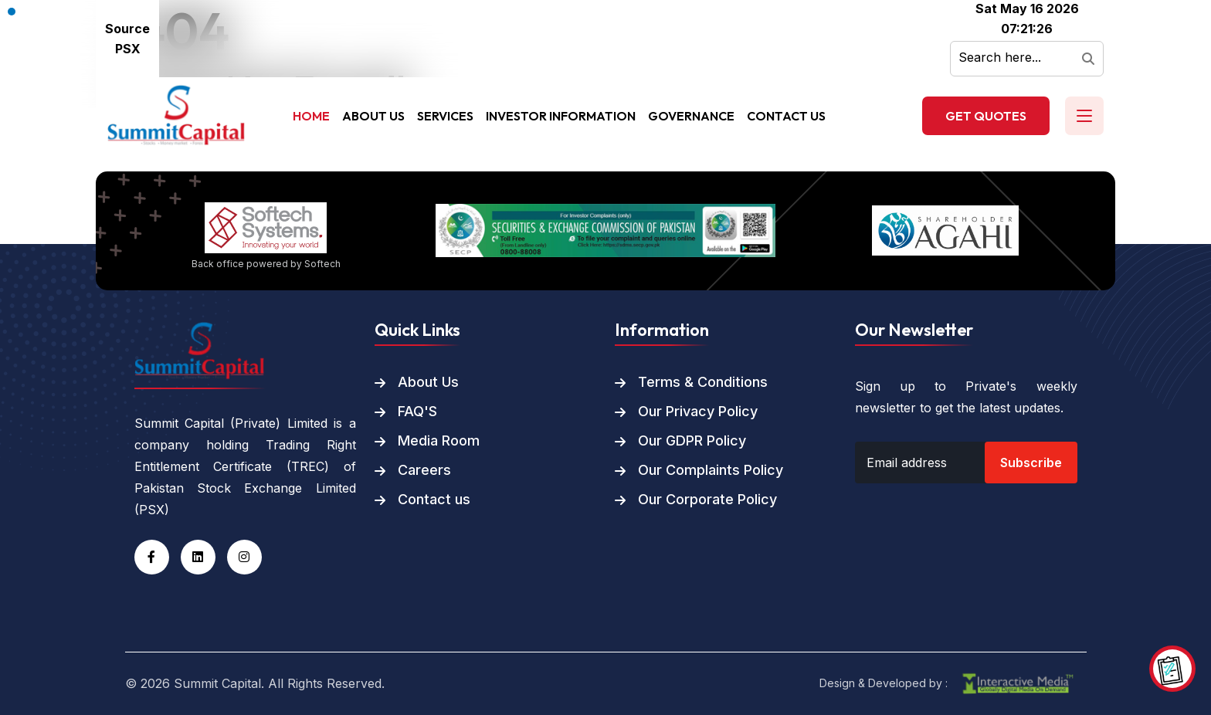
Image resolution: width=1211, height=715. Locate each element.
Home (311, 116)
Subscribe (1031, 462)
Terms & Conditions (703, 382)
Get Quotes (985, 116)
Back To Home (178, 161)
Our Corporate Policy (707, 500)
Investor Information (561, 116)
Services (445, 116)
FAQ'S (417, 411)
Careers (424, 470)
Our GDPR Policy (692, 441)
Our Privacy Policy (698, 411)
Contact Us (786, 116)
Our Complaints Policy (710, 470)
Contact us (434, 500)
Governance (691, 116)
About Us (373, 116)
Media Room (439, 441)
